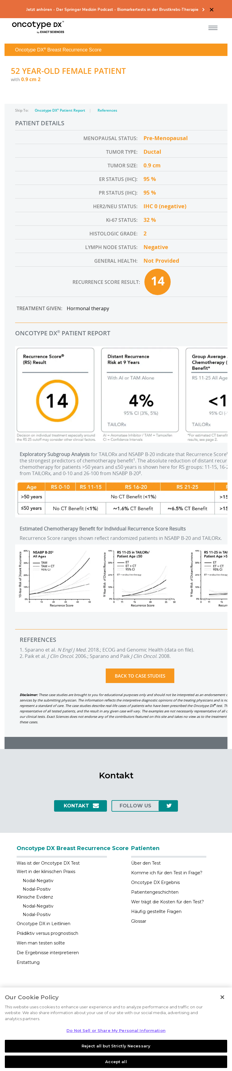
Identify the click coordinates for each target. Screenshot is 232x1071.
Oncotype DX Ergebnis (155, 882)
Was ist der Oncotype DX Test (48, 863)
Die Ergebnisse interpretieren (48, 952)
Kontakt (76, 806)
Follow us (135, 806)
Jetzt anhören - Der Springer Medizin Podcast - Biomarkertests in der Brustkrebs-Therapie (112, 10)
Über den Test (146, 863)
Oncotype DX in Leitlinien (43, 923)
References (107, 110)
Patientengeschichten (155, 892)
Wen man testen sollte (41, 943)
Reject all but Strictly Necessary (116, 1051)
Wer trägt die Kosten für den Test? (167, 902)
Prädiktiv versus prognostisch (47, 933)
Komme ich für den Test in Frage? (166, 873)
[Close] (222, 1002)
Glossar (138, 921)
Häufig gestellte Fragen (156, 911)
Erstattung (28, 962)
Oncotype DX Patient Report (60, 110)
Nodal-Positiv (37, 889)
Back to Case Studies (140, 676)
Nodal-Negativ (38, 880)
